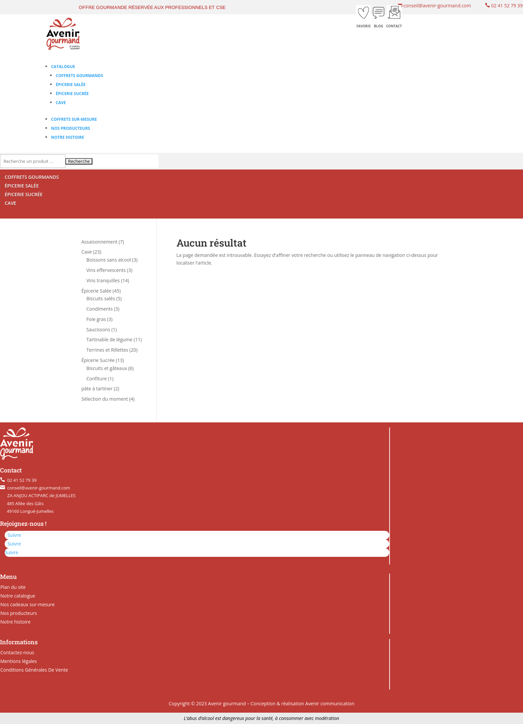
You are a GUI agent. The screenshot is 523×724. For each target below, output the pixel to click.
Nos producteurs (70, 128)
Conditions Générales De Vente (34, 670)
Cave (61, 102)
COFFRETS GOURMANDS (32, 177)
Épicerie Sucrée (72, 93)
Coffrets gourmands (79, 75)
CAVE (10, 203)
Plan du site (13, 587)
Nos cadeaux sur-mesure (27, 604)
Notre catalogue (17, 596)
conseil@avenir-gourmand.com (436, 5)
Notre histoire (67, 137)
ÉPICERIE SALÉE (22, 186)
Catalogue (63, 66)
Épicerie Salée (70, 84)
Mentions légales (18, 661)
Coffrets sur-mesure (74, 119)
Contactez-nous (17, 652)
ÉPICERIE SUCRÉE (24, 194)
